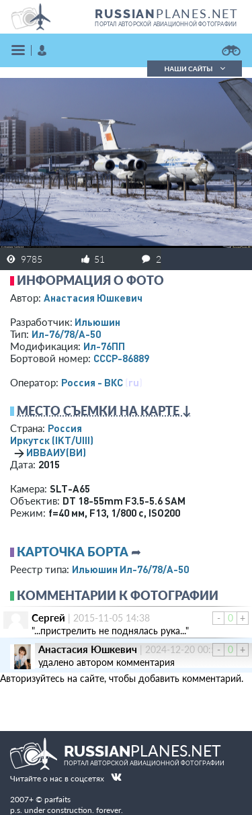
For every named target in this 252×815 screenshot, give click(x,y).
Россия (65, 428)
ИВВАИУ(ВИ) (56, 452)
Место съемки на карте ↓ (104, 410)
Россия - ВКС (92, 382)
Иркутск (51, 440)
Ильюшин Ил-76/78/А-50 (130, 569)
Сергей (48, 617)
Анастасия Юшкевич (93, 298)
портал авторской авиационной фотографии (166, 24)
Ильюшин (97, 322)
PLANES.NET (167, 13)
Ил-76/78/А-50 (66, 334)
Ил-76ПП (104, 346)
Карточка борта (72, 551)
